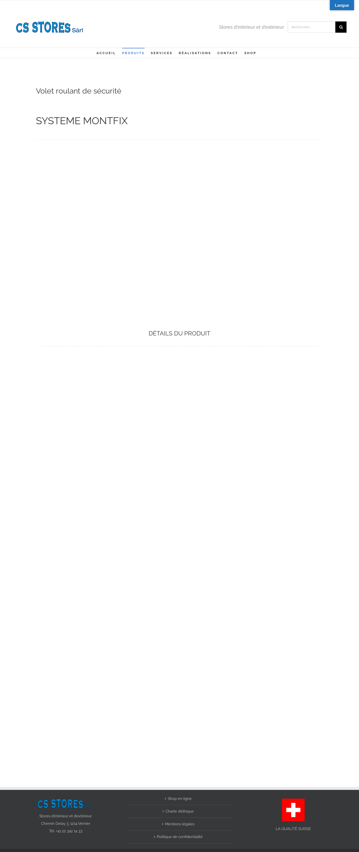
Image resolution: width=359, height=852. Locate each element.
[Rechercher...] (311, 27)
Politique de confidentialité (180, 836)
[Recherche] (341, 27)
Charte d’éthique (180, 810)
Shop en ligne (180, 798)
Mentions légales (179, 823)
